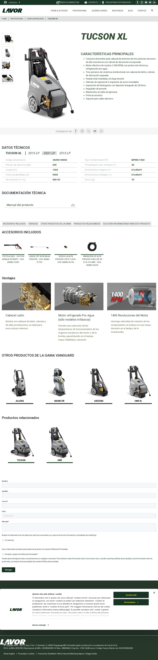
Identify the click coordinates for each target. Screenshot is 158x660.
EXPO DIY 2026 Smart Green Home (55, 601)
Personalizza (131, 632)
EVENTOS (142, 10)
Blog (130, 10)
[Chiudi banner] (154, 623)
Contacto (124, 610)
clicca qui (64, 640)
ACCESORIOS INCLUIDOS (14, 224)
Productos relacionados (87, 224)
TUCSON (21, 460)
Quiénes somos (99, 10)
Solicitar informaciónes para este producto (126, 224)
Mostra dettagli (39, 655)
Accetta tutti (131, 625)
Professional (79, 10)
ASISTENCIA (117, 10)
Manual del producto (20, 205)
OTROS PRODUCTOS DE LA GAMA (56, 224)
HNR (60, 460)
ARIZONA (98, 401)
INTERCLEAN (47, 617)
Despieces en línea (129, 606)
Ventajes (33, 224)
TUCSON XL (53, 19)
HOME (4, 19)
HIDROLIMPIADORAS (35, 19)
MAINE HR (59, 401)
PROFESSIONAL (16, 19)
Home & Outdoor (59, 10)
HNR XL (138, 401)
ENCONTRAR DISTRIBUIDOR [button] (118, 2)
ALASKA (20, 401)
